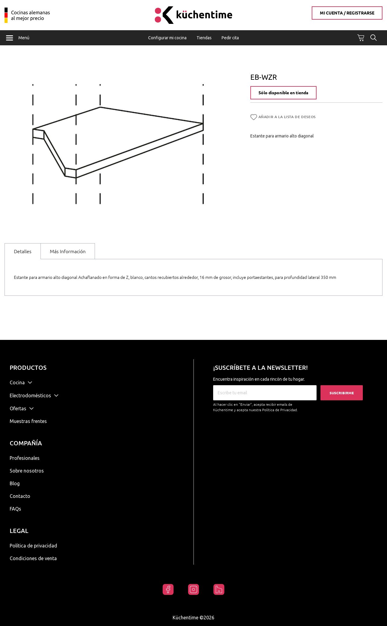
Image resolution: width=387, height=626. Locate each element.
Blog (15, 483)
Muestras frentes (28, 421)
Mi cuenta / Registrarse (347, 13)
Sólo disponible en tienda (283, 93)
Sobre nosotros (27, 470)
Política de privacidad (33, 545)
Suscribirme (342, 393)
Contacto (20, 496)
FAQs (15, 508)
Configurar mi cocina (167, 37)
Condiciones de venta (33, 558)
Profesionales (25, 458)
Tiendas (204, 37)
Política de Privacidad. (280, 410)
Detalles (22, 251)
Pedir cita (230, 37)
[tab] (23, 251)
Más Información (68, 251)
